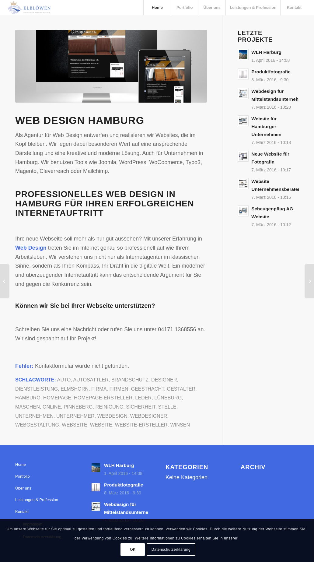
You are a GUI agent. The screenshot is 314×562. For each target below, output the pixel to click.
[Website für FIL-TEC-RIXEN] (309, 281)
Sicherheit (140, 406)
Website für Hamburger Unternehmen (266, 126)
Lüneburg (168, 397)
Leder (143, 397)
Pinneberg (78, 406)
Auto (64, 379)
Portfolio (22, 476)
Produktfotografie (270, 71)
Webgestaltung (37, 424)
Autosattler (90, 379)
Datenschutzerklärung (171, 549)
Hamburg (27, 397)
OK (133, 549)
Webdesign (112, 416)
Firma (98, 389)
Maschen (27, 406)
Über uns (23, 488)
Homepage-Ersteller (103, 397)
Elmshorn (75, 389)
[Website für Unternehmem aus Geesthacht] (4, 281)
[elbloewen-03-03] (28, 7)
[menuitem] (157, 7)
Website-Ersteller (141, 424)
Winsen (180, 424)
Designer (164, 379)
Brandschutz (129, 379)
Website (101, 424)
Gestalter (181, 389)
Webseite (74, 424)
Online (52, 406)
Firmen (118, 389)
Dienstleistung (36, 389)
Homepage (57, 397)
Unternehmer (75, 416)
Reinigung (110, 406)
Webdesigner (148, 416)
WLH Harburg (266, 52)
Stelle (167, 406)
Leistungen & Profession (36, 499)
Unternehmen (34, 416)
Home (20, 464)
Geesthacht (147, 389)
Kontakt (22, 511)
